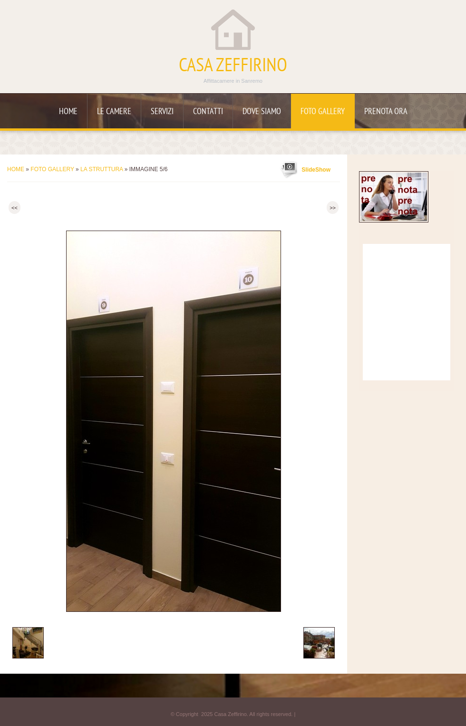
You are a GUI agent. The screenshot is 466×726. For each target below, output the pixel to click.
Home (68, 112)
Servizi (162, 112)
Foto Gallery (323, 112)
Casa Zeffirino (233, 66)
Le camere (114, 112)
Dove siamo (262, 112)
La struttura (101, 169)
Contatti (208, 112)
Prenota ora (386, 112)
